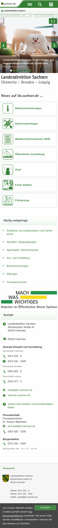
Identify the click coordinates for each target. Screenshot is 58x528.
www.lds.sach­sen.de (19, 395)
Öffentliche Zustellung (30, 154)
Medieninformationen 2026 (32, 139)
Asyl (18, 169)
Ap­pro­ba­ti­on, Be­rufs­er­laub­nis (22, 250)
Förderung (22, 200)
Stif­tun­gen (12, 274)
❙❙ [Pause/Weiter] (53, 21)
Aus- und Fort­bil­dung (18, 258)
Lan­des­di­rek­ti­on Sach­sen (21, 476)
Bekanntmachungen (28, 108)
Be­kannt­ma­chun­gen (17, 266)
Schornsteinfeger (26, 123)
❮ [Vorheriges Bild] (3, 45)
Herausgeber (9, 468)
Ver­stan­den (45, 507)
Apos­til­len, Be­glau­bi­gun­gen (21, 242)
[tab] (11, 70)
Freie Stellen (23, 185)
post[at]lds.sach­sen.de (20, 390)
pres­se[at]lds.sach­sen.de (21, 426)
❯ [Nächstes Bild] (54, 45)
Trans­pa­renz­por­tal (16, 282)
